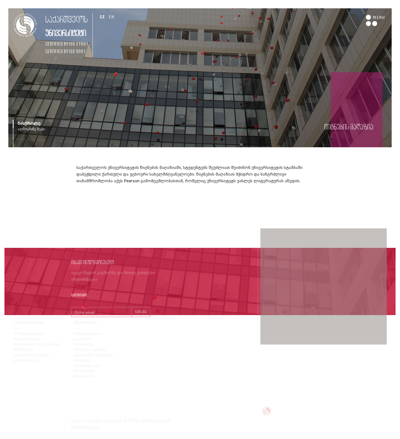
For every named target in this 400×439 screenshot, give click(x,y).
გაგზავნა (141, 316)
